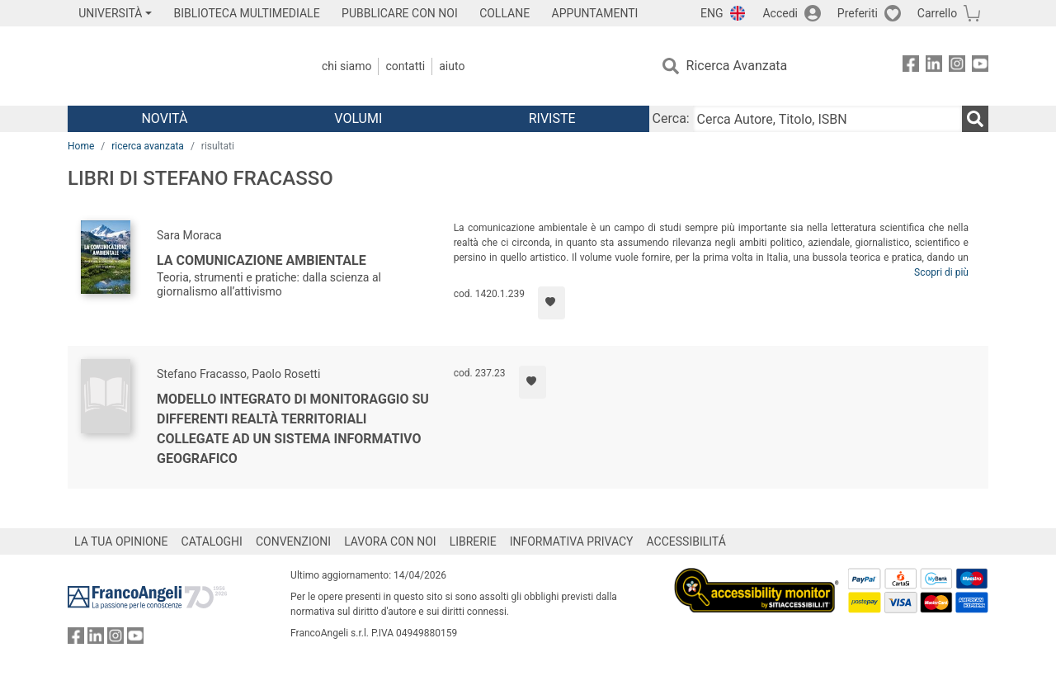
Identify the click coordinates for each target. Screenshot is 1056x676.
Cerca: (671, 118)
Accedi (780, 13)
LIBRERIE (473, 541)
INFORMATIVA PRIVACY (572, 541)
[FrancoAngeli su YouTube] (980, 66)
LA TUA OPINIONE (121, 541)
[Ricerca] (975, 119)
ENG (711, 13)
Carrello (937, 13)
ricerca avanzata (147, 146)
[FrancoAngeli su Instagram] (957, 66)
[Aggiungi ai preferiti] (551, 302)
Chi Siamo (346, 66)
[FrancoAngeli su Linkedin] (934, 66)
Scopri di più (941, 272)
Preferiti (857, 13)
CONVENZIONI (293, 541)
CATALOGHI (212, 541)
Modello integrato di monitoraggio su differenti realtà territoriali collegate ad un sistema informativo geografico (293, 428)
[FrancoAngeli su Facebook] (911, 66)
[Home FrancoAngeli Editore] (177, 66)
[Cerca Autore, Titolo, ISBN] (827, 119)
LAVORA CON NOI (390, 541)
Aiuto (451, 66)
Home (81, 146)
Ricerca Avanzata (737, 65)
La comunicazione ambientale (261, 260)
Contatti (405, 66)
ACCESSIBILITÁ (686, 541)
